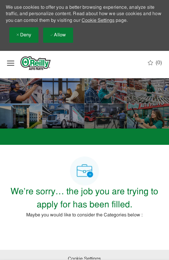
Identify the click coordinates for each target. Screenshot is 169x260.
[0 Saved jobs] (155, 62)
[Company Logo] (40, 63)
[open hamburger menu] (10, 63)
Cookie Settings (98, 20)
